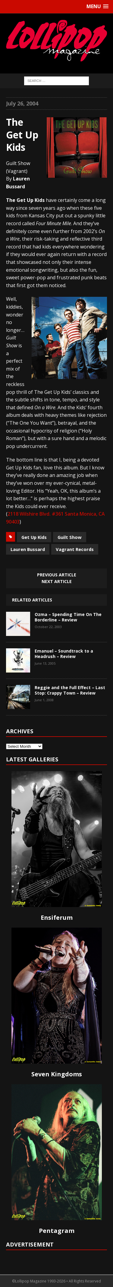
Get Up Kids (34, 537)
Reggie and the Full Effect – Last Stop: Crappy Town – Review (70, 690)
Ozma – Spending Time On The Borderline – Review (68, 617)
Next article (57, 581)
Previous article (56, 575)
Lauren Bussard (28, 549)
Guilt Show (70, 537)
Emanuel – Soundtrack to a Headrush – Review (64, 653)
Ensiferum (57, 917)
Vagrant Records (75, 549)
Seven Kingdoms (56, 1074)
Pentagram (56, 1231)
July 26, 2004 (22, 103)
